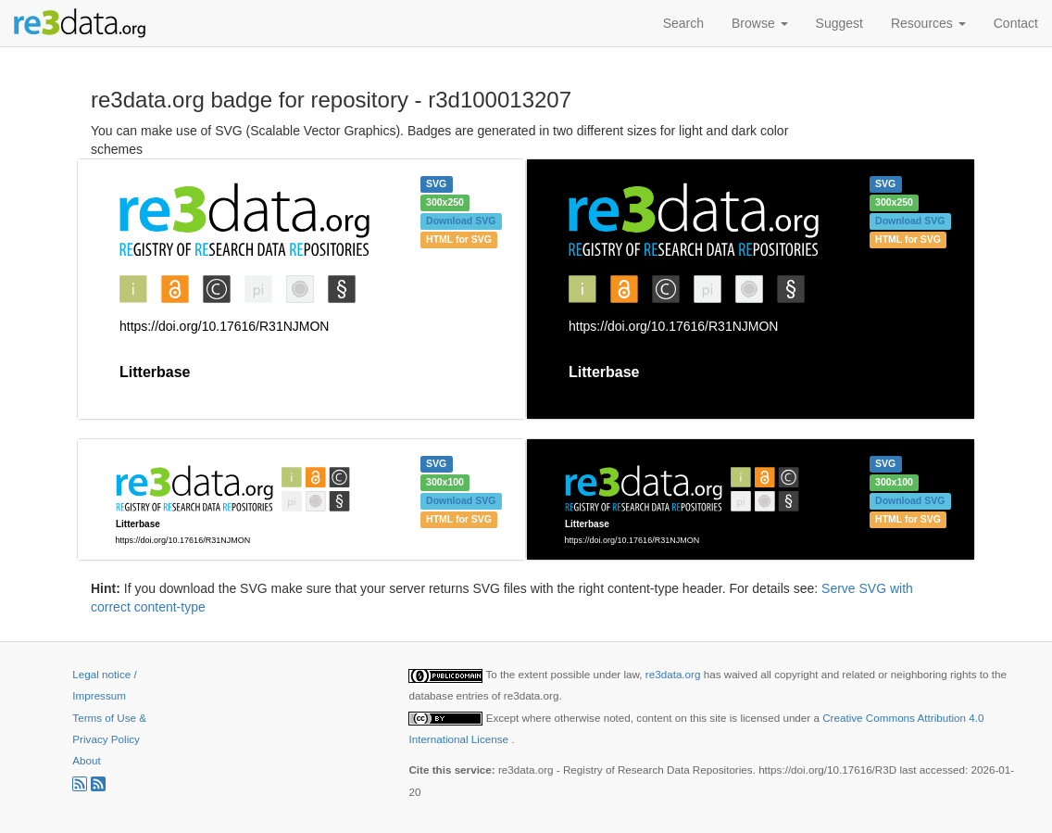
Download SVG (460, 220)
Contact (1016, 23)
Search (683, 23)
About (86, 760)
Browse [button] (760, 23)
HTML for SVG (459, 239)
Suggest (839, 23)
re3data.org (674, 674)
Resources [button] (928, 23)
